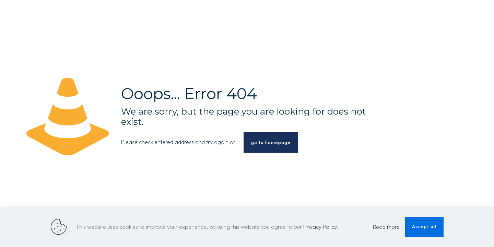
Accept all (424, 226)
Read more (386, 226)
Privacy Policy (320, 226)
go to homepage (271, 142)
